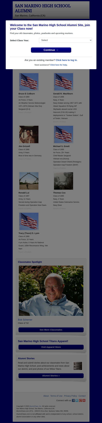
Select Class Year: (19, 40)
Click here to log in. (66, 60)
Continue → (51, 50)
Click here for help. (58, 65)
